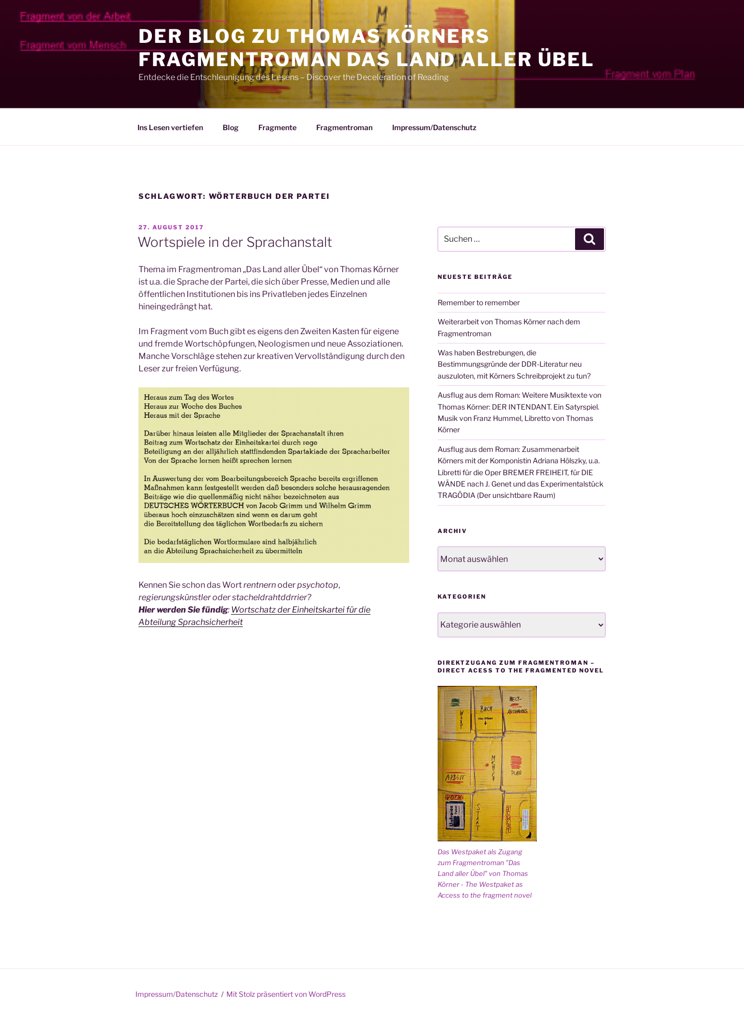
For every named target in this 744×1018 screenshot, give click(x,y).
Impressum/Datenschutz (434, 127)
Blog (231, 127)
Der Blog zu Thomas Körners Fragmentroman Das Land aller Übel (366, 48)
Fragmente (277, 127)
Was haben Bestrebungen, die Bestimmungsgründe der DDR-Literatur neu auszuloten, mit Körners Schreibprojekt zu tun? (514, 364)
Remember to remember (479, 302)
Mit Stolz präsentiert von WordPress (286, 994)
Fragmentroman (344, 127)
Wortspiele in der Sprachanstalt (234, 242)
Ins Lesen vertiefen (170, 127)
